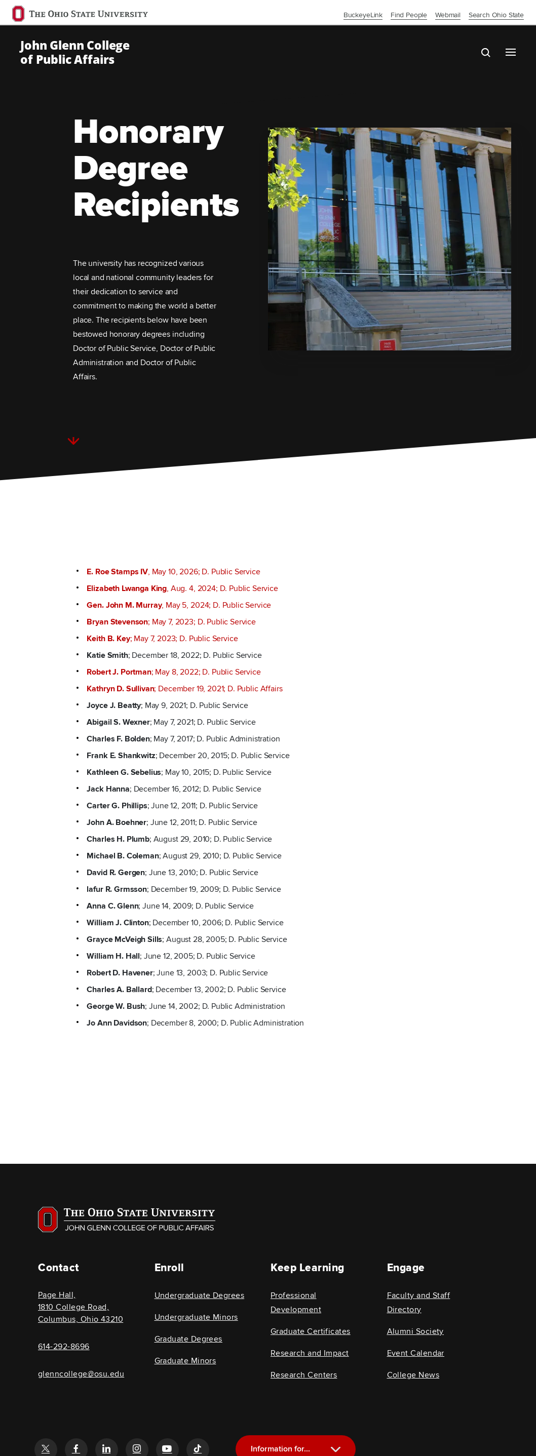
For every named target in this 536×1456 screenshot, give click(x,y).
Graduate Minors (185, 1361)
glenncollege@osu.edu (81, 1374)
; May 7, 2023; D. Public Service (171, 622)
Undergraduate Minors (196, 1317)
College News (413, 1375)
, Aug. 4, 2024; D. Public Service (182, 588)
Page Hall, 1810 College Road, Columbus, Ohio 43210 (80, 1307)
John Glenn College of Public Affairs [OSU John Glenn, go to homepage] (75, 52)
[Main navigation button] (511, 52)
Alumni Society (415, 1331)
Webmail (448, 15)
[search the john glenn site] (493, 52)
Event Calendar (415, 1353)
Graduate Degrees (188, 1339)
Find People (409, 15)
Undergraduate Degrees (200, 1295)
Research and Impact (310, 1353)
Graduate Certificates (311, 1331)
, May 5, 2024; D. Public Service (179, 605)
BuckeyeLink (362, 15)
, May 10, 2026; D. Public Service (173, 572)
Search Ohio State (496, 15)
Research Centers (304, 1375)
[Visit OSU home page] (126, 1219)
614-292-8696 (64, 1347)
